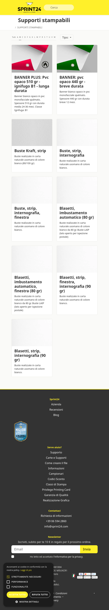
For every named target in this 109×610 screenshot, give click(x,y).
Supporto (54, 452)
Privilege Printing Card (54, 489)
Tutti (14, 37)
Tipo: (65, 37)
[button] (8, 577)
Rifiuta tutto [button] (40, 594)
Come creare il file (55, 463)
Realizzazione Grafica (54, 500)
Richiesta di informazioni (54, 516)
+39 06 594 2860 (54, 521)
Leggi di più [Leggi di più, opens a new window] (26, 570)
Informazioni (54, 468)
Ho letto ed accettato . (56, 556)
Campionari (54, 474)
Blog (54, 415)
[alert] (28, 585)
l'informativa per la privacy (68, 556)
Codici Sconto (54, 479)
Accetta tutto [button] (17, 594)
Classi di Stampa (54, 484)
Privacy (55, 600)
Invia (89, 549)
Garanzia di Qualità (54, 495)
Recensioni (54, 409)
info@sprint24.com (54, 526)
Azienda (54, 404)
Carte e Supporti (55, 458)
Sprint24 (29, 8)
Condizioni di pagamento (56, 595)
